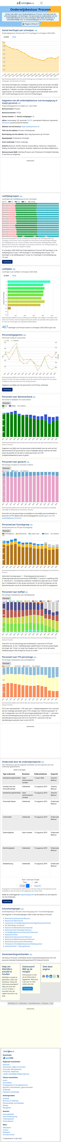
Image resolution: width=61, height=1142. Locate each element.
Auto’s (5, 1080)
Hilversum (5, 123)
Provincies (6, 1072)
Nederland (15, 1072)
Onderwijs (6, 1090)
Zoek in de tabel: (30, 769)
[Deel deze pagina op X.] (58, 976)
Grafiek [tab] (6, 37)
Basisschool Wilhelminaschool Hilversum (20, 939)
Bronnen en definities (10, 1101)
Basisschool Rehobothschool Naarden (19, 928)
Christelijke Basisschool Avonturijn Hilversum (21, 932)
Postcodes (6, 1069)
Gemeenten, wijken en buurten (14, 1067)
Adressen (6, 1065)
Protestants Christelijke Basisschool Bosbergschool (23, 944)
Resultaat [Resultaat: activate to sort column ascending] (25, 774)
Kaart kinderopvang (10, 1116)
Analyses (6, 1098)
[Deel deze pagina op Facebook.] (47, 976)
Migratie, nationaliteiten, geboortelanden (18, 1087)
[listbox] (6, 403)
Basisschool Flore (11, 935)
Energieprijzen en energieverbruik (15, 1085)
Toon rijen (30, 882)
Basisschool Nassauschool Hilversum (18, 937)
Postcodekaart (8, 1121)
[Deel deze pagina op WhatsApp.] (54, 976)
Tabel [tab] (14, 37)
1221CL (29, 120)
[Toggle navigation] (41, 3)
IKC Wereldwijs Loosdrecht (14, 925)
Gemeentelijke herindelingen (13, 1103)
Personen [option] (6, 403)
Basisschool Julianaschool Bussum (17, 918)
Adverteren (7, 1128)
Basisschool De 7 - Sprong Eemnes (17, 946)
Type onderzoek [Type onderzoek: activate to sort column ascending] (9, 774)
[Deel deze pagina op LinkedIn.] (50, 976)
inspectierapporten (27, 895)
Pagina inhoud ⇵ (30, 24)
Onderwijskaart (8, 1119)
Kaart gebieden (8, 1114)
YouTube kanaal (8, 1134)
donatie (5, 989)
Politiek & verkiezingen (11, 1092)
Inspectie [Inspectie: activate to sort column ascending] (54, 774)
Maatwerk (6, 1132)
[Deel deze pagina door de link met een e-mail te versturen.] (43, 976)
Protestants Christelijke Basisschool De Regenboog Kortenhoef (28, 923)
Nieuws (5, 1105)
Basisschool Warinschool (14, 921)
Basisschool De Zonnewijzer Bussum (18, 930)
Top (51, 1003)
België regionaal (23, 1074)
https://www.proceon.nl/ (31, 126)
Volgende (37, 886)
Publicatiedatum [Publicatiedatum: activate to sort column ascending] (40, 774)
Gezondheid (7, 1083)
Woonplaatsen (16, 1069)
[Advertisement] (30, 176)
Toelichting (7, 262)
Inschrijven (28, 989)
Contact (5, 1130)
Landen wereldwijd (10, 1074)
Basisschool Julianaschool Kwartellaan (19, 941)
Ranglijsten (7, 1108)
